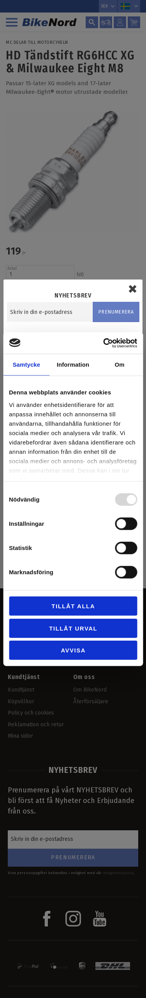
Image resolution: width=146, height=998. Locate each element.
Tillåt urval (73, 628)
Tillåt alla (73, 606)
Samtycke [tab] (26, 364)
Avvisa (73, 650)
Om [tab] (120, 364)
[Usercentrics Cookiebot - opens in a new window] (104, 343)
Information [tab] (73, 364)
